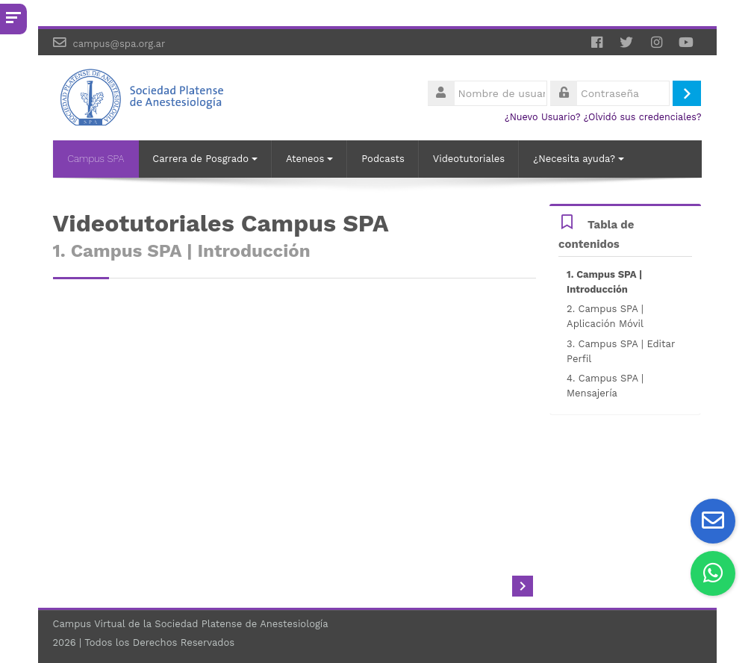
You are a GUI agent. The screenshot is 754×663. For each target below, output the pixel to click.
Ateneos (309, 158)
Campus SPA (96, 158)
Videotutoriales (469, 158)
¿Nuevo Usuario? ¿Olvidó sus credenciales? (603, 116)
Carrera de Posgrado (205, 158)
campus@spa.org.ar (118, 43)
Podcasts (383, 158)
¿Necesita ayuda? (578, 158)
